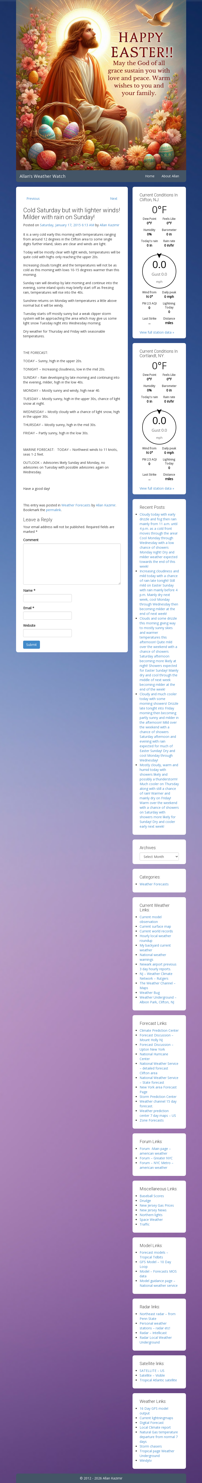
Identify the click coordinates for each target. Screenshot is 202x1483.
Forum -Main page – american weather (155, 1151)
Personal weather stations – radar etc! (155, 1325)
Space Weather (151, 1219)
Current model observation (151, 919)
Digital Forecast (152, 1422)
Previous (33, 198)
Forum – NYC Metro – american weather (156, 1165)
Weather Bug (150, 992)
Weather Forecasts (75, 505)
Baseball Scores (152, 1196)
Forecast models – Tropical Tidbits (154, 1254)
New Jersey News (153, 1210)
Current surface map (155, 926)
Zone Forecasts (152, 1120)
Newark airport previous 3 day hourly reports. (158, 966)
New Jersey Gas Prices (157, 1205)
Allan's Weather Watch (42, 176)
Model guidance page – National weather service (159, 1283)
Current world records (156, 931)
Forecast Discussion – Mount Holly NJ (156, 1037)
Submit (31, 644)
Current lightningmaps (156, 1418)
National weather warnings (153, 957)
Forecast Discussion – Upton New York (156, 1047)
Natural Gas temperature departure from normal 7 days (159, 1437)
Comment (31, 540)
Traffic (145, 1224)
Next (113, 198)
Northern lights (151, 1215)
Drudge (145, 1200)
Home (150, 176)
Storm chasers (151, 1446)
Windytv (146, 1460)
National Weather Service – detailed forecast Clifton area (159, 1068)
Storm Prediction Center (158, 1096)
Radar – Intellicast (153, 1333)
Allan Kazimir (109, 225)
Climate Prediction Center (159, 1030)
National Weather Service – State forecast (159, 1080)
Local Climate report (155, 1427)
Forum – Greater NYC (156, 1158)
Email (28, 608)
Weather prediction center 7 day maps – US (158, 1113)
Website (29, 625)
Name (29, 590)
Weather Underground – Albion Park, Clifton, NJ (158, 999)
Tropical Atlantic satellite (158, 1380)
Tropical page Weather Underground (157, 1453)
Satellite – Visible (152, 1375)
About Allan (170, 176)
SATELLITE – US (152, 1370)
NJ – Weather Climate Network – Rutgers (156, 976)
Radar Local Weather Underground (156, 1339)
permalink (53, 510)
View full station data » (157, 332)
